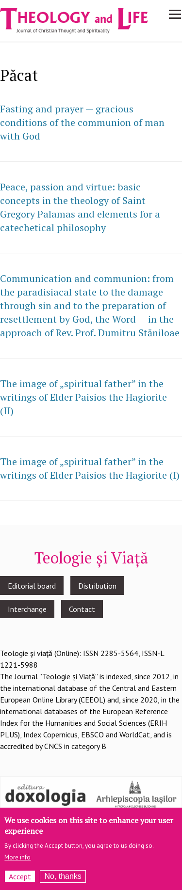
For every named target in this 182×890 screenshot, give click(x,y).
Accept (20, 878)
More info (17, 859)
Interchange (27, 609)
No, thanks (62, 878)
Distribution (97, 586)
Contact (82, 609)
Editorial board (32, 586)
